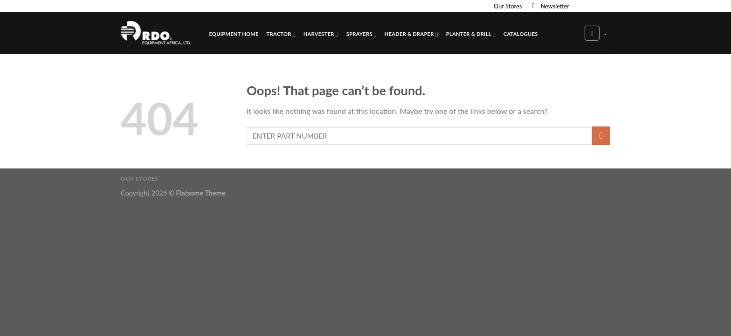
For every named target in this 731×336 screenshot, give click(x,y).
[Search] (592, 33)
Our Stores (508, 6)
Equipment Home (233, 34)
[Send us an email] (605, 6)
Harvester (320, 34)
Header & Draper (411, 34)
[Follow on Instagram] (588, 6)
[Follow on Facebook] (579, 6)
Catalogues (520, 34)
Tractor (281, 34)
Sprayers (361, 34)
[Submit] (601, 135)
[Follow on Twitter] (597, 6)
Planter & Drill (471, 34)
